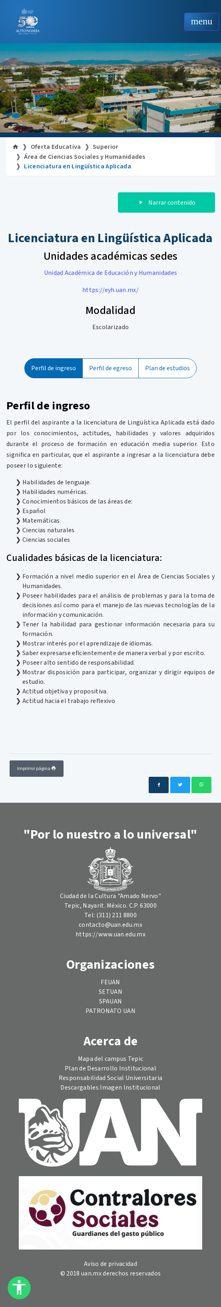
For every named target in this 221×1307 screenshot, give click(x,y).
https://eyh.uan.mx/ (110, 290)
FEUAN (110, 982)
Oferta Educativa (56, 146)
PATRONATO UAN (110, 1011)
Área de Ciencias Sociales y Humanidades (84, 156)
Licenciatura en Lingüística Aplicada (77, 166)
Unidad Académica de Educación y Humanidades (110, 273)
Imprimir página (36, 768)
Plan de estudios (167, 368)
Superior (106, 146)
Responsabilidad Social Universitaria (111, 1078)
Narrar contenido (166, 202)
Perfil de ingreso (53, 368)
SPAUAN (110, 1001)
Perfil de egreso (110, 368)
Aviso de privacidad (110, 1264)
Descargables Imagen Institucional (110, 1087)
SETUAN (110, 991)
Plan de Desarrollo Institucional (110, 1068)
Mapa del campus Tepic (110, 1058)
